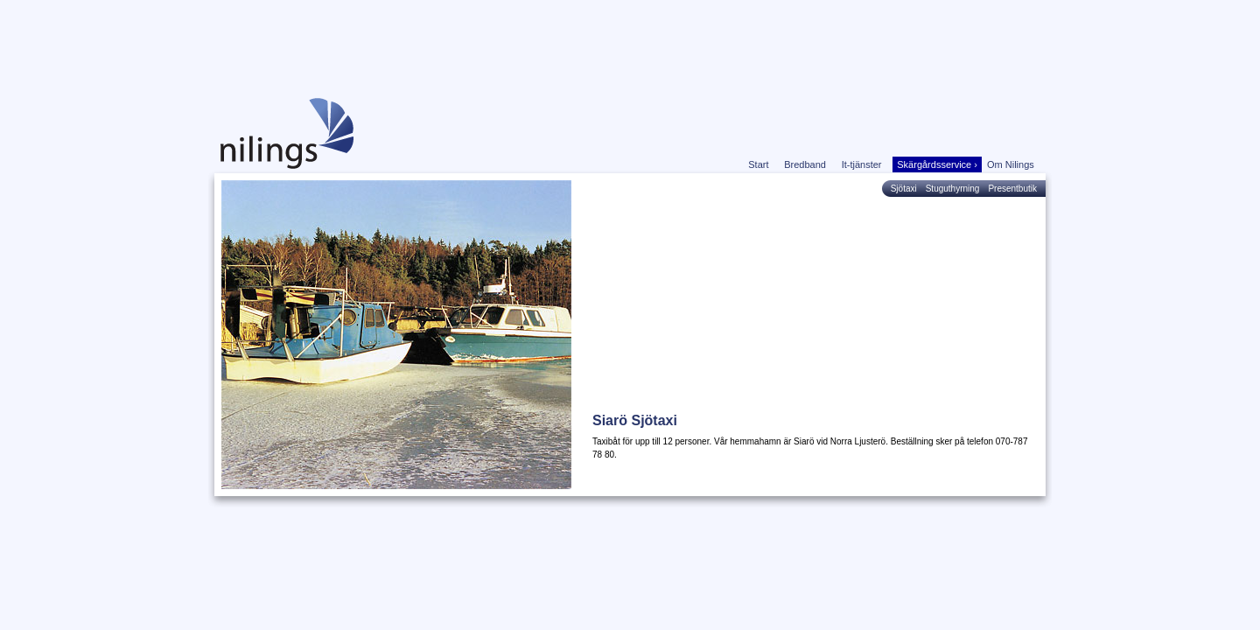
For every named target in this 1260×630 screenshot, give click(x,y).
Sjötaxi (904, 188)
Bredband (807, 164)
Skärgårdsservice (937, 164)
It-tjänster (865, 164)
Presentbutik (1012, 188)
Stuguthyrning (953, 188)
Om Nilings (1013, 164)
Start (761, 164)
